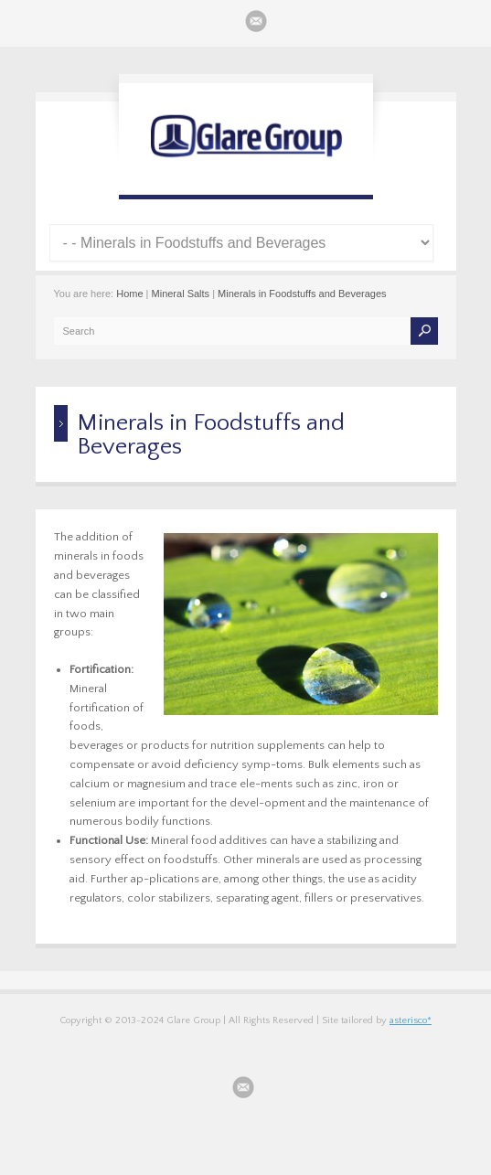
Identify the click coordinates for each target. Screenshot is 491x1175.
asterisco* (411, 1020)
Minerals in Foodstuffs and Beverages (302, 293)
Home (129, 293)
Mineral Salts (181, 293)
